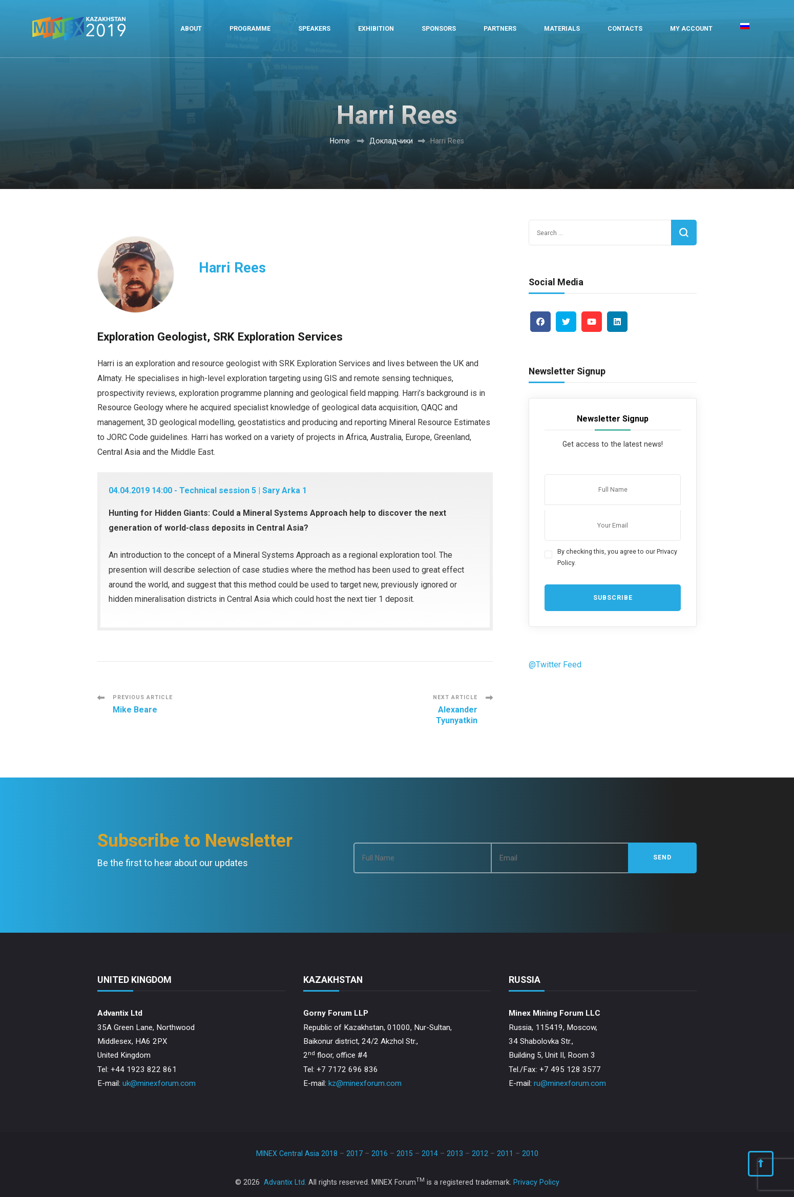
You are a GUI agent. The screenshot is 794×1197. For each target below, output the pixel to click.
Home (340, 141)
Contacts (625, 28)
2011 (505, 1153)
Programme (249, 28)
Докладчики (391, 141)
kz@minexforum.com (365, 1083)
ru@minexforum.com (570, 1083)
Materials (562, 28)
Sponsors (439, 28)
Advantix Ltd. (285, 1182)
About (191, 28)
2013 (455, 1153)
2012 (480, 1153)
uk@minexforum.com (159, 1083)
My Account (691, 28)
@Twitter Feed (555, 664)
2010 (530, 1153)
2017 (354, 1153)
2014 (430, 1153)
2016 (379, 1153)
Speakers (314, 28)
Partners (500, 28)
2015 (404, 1153)
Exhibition (376, 28)
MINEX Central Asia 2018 (297, 1153)
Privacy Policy (536, 1182)
